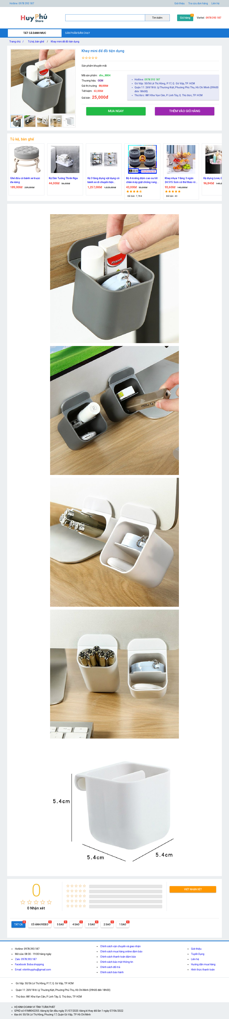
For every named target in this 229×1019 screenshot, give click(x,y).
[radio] (23, 902)
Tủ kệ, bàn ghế (36, 41)
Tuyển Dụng (197, 954)
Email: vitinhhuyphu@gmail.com (33, 969)
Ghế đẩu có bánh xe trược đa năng (25, 180)
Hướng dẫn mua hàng (203, 964)
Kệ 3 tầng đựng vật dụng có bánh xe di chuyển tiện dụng (103, 180)
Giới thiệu (179, 3)
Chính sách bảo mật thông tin (116, 961)
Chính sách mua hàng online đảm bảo (121, 951)
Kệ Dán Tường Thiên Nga (63, 178)
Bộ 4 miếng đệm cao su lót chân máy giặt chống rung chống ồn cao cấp (142, 180)
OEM (100, 80)
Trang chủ (17, 41)
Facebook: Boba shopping (29, 964)
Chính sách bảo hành (112, 972)
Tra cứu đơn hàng (198, 3)
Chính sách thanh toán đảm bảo (118, 956)
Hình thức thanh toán (203, 969)
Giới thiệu (196, 948)
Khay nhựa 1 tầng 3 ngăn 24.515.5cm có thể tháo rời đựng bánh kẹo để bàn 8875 (181, 180)
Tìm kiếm (157, 17)
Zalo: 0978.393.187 (25, 959)
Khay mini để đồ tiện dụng (65, 41)
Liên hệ (215, 3)
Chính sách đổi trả (110, 967)
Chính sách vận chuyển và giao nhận (120, 946)
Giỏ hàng (185, 17)
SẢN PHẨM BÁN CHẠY (77, 33)
